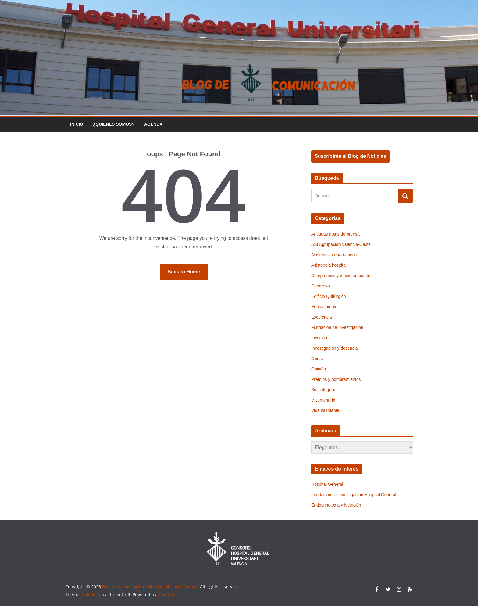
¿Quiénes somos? (113, 124)
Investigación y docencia (334, 348)
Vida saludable (325, 410)
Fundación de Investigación (337, 327)
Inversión (320, 337)
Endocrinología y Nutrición (336, 505)
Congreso (320, 285)
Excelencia (321, 317)
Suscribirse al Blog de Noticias (350, 156)
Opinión (318, 368)
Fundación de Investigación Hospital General (353, 494)
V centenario (323, 400)
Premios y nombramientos (336, 379)
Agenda (153, 124)
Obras (317, 358)
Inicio (76, 124)
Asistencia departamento (334, 254)
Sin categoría (324, 389)
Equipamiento (324, 306)
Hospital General (327, 484)
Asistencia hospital (329, 265)
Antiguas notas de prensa (335, 234)
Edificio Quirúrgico (328, 296)
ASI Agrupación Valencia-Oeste (341, 244)
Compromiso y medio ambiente (340, 275)
